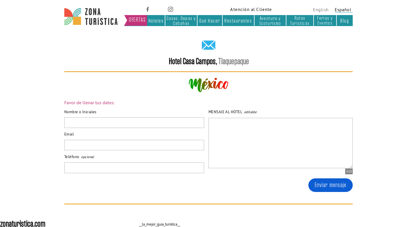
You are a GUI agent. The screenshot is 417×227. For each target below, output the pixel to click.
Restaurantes (238, 20)
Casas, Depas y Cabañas (181, 20)
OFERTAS (137, 19)
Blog (344, 20)
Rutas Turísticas (300, 20)
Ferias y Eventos (325, 20)
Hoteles (156, 20)
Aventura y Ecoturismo (270, 20)
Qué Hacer (209, 20)
